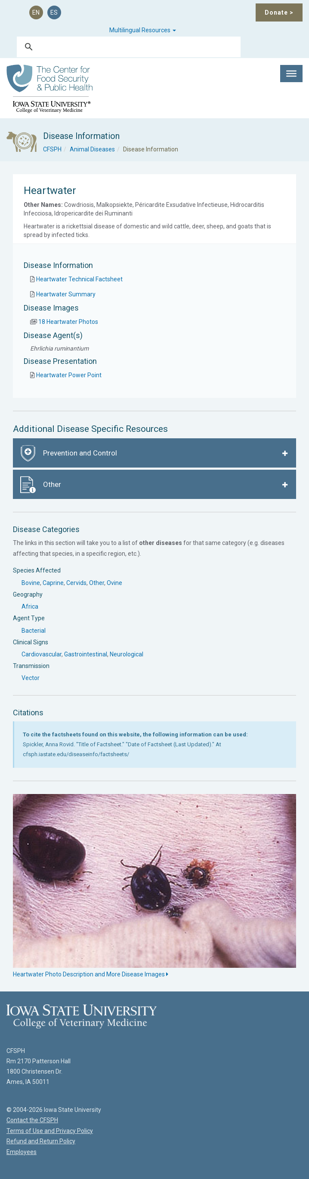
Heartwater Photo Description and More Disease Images (90, 974)
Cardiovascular (42, 654)
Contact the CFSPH (32, 1120)
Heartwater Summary (66, 294)
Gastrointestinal (85, 654)
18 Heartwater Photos (68, 321)
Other (96, 582)
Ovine (114, 582)
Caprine (53, 582)
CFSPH (52, 149)
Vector (31, 677)
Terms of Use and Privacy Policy (49, 1130)
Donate (279, 12)
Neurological (126, 654)
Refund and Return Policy (40, 1141)
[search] (127, 46)
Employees (21, 1151)
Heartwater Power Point (69, 375)
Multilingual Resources (142, 30)
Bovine (31, 582)
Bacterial (34, 630)
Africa (30, 606)
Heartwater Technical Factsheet (79, 279)
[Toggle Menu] (291, 74)
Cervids (76, 582)
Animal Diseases (92, 149)
